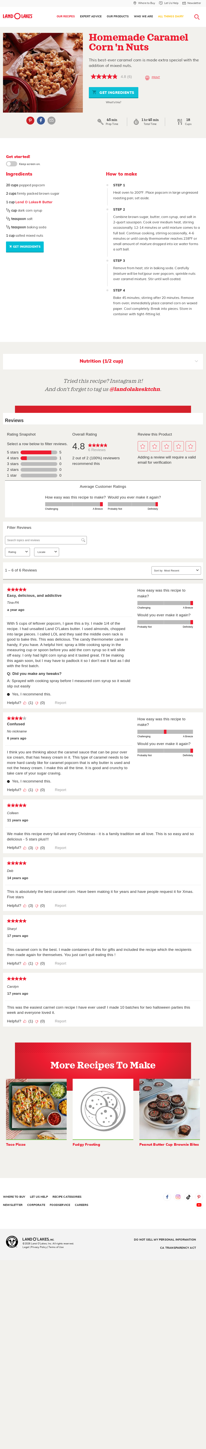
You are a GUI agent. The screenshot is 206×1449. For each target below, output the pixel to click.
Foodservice (60, 1205)
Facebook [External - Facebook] (41, 121)
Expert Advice (91, 16)
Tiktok (188, 1197)
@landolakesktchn (134, 389)
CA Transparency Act (178, 1248)
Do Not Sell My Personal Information (165, 1239)
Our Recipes (66, 16)
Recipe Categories (66, 1197)
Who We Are (143, 16)
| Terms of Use (55, 1247)
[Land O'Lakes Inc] (40, 1239)
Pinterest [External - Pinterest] (30, 121)
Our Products (118, 16)
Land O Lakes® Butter (33, 202)
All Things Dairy (170, 16)
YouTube (199, 1205)
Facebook (167, 1197)
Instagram (178, 1197)
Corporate (36, 1205)
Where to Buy (14, 1197)
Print (152, 78)
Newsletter (13, 1205)
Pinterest (199, 1197)
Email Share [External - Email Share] (51, 121)
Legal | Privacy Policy (35, 1247)
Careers (81, 1205)
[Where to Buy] (144, 3)
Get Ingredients (113, 92)
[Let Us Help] (168, 3)
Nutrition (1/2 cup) (139, 361)
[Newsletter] (191, 3)
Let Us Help (39, 1197)
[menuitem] (65, 17)
